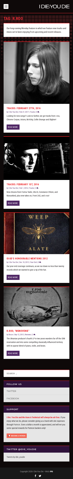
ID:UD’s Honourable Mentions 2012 (27, 258)
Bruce (11, 335)
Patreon (17, 424)
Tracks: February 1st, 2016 (23, 184)
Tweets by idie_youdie (16, 457)
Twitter (11, 391)
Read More (13, 127)
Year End (33, 262)
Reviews (28, 335)
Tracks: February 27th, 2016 (24, 108)
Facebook (13, 398)
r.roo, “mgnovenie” (18, 330)
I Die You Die (13, 112)
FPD (51, 471)
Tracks (32, 112)
